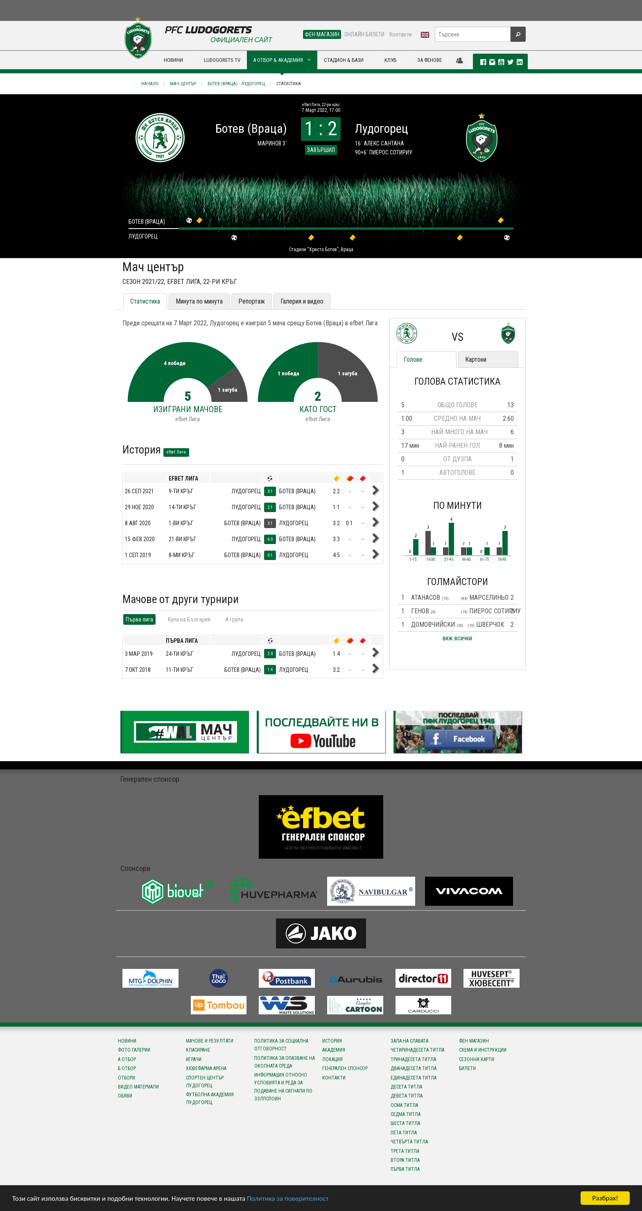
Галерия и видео (301, 301)
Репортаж (251, 301)
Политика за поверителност (287, 1198)
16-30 (430, 560)
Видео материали (138, 1087)
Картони (475, 359)
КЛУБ (390, 60)
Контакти (400, 34)
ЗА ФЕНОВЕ (429, 60)
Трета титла (405, 1151)
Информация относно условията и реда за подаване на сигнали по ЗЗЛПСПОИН (283, 1087)
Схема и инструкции (482, 1050)
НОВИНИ (173, 60)
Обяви (125, 1096)
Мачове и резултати (209, 1041)
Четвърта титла (409, 1142)
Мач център (183, 84)
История (332, 1041)
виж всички (457, 638)
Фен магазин (474, 1041)
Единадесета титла (413, 1078)
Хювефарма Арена (206, 1068)
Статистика (288, 84)
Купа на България (189, 619)
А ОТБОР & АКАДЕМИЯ (278, 60)
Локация (332, 1059)
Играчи (193, 1059)
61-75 (484, 560)
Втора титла (405, 1160)
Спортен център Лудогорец (205, 1082)
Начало (149, 84)
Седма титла (405, 1114)
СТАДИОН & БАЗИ (344, 60)
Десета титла (406, 1087)
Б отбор (127, 1068)
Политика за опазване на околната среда (284, 1062)
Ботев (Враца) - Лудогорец (236, 84)
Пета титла (404, 1133)
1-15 (412, 560)
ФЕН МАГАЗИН (322, 34)
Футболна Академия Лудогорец (210, 1098)
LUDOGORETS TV (222, 60)
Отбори (126, 1078)
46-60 (466, 560)
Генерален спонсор (345, 1068)
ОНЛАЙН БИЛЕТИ (364, 34)
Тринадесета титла (413, 1059)
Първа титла (405, 1169)
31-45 (448, 560)
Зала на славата (409, 1041)
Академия (333, 1050)
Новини (127, 1041)
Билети (467, 1068)
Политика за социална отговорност (281, 1045)
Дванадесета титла (413, 1068)
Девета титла (407, 1096)
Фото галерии (134, 1050)
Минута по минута (199, 301)
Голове (413, 359)
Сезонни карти (476, 1059)
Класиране (198, 1050)
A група (234, 619)
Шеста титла (405, 1123)
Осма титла (404, 1105)
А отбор (127, 1059)
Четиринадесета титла (417, 1050)
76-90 (501, 560)
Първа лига (139, 619)
